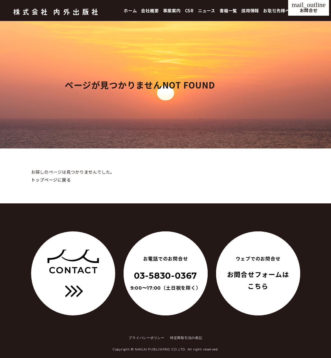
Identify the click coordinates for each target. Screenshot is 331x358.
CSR (189, 10)
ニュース (206, 10)
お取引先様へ (276, 10)
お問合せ (308, 7)
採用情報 (250, 10)
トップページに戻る (51, 179)
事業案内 (172, 10)
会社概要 (150, 10)
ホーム (130, 10)
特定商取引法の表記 (186, 338)
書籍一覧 (228, 10)
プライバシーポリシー (147, 338)
